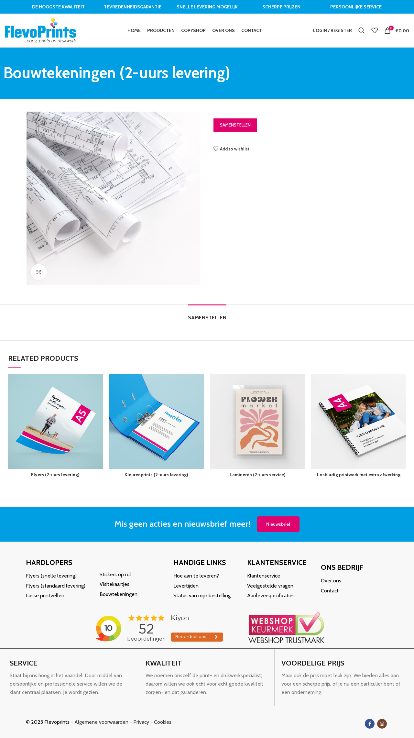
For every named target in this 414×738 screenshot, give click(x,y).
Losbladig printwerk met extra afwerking (358, 475)
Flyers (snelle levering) (51, 576)
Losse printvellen (45, 595)
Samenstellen (235, 124)
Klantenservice (263, 576)
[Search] (361, 30)
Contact (330, 591)
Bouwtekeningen (118, 594)
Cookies (162, 722)
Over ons (331, 581)
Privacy (141, 722)
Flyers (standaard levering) (55, 586)
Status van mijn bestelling (202, 595)
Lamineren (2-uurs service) (258, 475)
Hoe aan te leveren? (196, 576)
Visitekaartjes (114, 584)
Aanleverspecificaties (271, 595)
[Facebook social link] (370, 724)
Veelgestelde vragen (270, 586)
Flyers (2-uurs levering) (55, 475)
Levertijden (186, 586)
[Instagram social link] (382, 724)
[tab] (207, 314)
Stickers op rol (115, 574)
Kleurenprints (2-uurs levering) (156, 475)
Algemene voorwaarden (101, 722)
